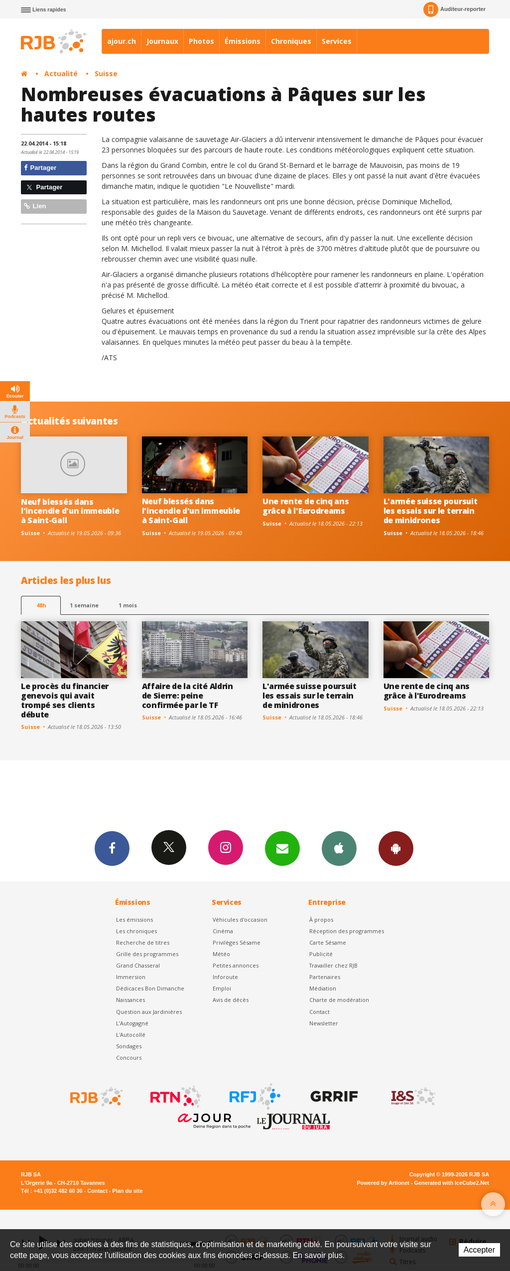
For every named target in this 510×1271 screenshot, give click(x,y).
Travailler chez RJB (333, 965)
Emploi (222, 988)
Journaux (162, 41)
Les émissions (134, 919)
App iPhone (339, 848)
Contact (319, 1011)
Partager (40, 167)
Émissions (242, 41)
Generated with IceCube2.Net (451, 1183)
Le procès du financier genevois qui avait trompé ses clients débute (65, 700)
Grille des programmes (147, 954)
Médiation (322, 988)
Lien (35, 206)
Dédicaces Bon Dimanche (150, 988)
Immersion (130, 977)
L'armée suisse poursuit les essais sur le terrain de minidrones (430, 511)
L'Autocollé (130, 1034)
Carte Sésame (327, 942)
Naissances (130, 999)
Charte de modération (339, 999)
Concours (128, 1057)
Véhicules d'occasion (240, 919)
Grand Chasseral (138, 965)
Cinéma (223, 931)
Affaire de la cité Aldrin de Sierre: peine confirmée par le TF (187, 695)
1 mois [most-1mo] (128, 605)
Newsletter (323, 1023)
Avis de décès (231, 999)
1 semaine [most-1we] (84, 605)
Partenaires (324, 977)
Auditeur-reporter (454, 9)
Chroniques (291, 41)
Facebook (112, 848)
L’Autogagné (132, 1023)
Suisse (106, 73)
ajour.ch (121, 41)
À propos (321, 919)
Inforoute (225, 977)
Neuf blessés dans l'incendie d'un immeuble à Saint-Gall (70, 511)
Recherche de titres (142, 942)
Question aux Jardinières (149, 1011)
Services (337, 41)
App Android (396, 848)
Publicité (321, 954)
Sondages (128, 1046)
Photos (201, 41)
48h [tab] (41, 605)
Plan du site (127, 1191)
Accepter (479, 1250)
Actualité (61, 73)
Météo (221, 954)
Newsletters (282, 848)
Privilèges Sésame (236, 942)
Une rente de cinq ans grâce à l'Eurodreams (305, 506)
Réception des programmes (346, 931)
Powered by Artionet (383, 1183)
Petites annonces (235, 965)
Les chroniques (136, 931)
